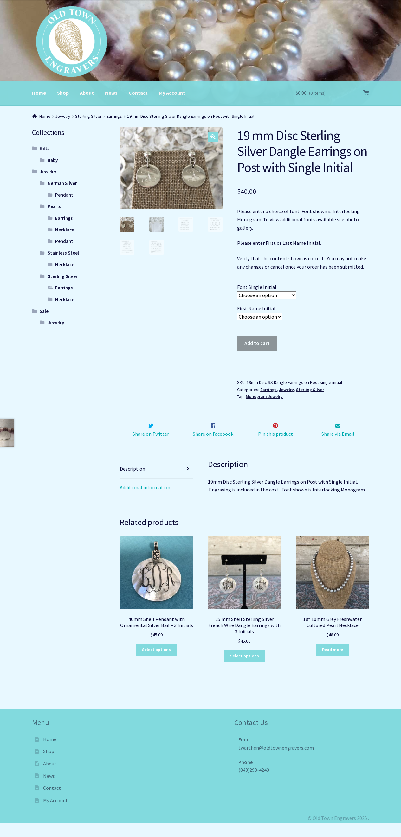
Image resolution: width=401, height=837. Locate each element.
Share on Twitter (151, 447)
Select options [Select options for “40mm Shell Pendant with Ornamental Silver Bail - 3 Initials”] (156, 663)
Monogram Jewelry (264, 396)
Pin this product (275, 447)
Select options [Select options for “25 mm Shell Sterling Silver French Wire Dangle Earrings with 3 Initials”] (244, 669)
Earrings (114, 116)
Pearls (54, 206)
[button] (213, 137)
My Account (172, 93)
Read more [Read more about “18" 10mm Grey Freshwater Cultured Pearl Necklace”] (332, 663)
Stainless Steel (63, 253)
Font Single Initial (256, 287)
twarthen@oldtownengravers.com (276, 761)
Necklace (64, 230)
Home (39, 93)
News (111, 93)
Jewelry (62, 116)
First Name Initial (256, 308)
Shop (63, 93)
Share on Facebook (213, 447)
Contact (138, 93)
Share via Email (337, 447)
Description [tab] (132, 482)
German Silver (62, 183)
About (87, 93)
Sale (44, 311)
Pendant (64, 195)
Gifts (44, 148)
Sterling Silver (88, 116)
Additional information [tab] (145, 501)
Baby (53, 160)
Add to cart (257, 343)
